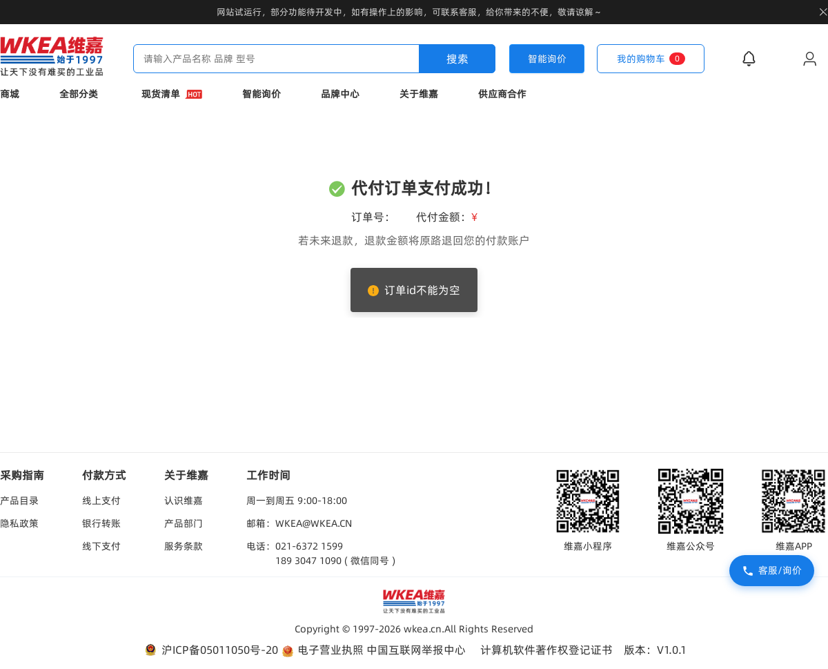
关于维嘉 (419, 94)
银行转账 (101, 523)
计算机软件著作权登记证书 (546, 649)
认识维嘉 (183, 500)
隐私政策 (19, 523)
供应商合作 (502, 94)
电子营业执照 (322, 650)
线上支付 (101, 500)
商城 (9, 94)
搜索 (457, 58)
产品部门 (183, 523)
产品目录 (19, 500)
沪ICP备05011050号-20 (210, 650)
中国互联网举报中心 (416, 649)
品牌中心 (340, 94)
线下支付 (101, 546)
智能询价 (261, 94)
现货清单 (171, 94)
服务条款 (183, 546)
